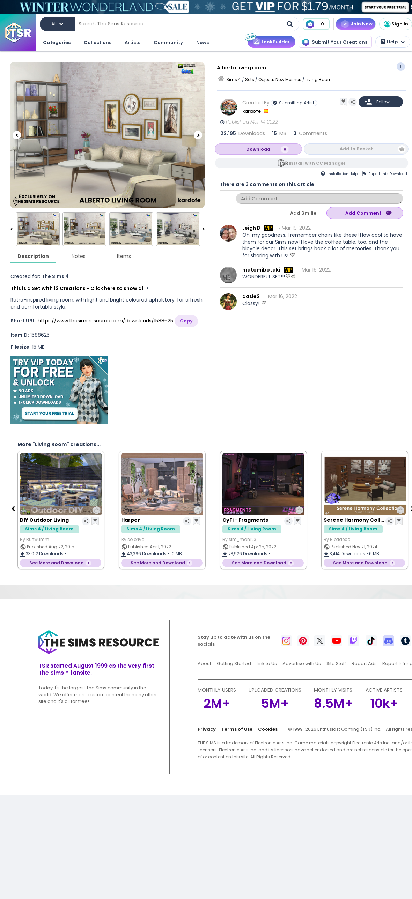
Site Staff (336, 663)
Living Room (319, 79)
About (204, 663)
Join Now (362, 24)
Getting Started (234, 663)
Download (258, 149)
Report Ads (364, 663)
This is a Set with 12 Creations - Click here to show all (77, 288)
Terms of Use (236, 729)
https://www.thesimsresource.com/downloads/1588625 (105, 320)
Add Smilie (303, 213)
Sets (249, 79)
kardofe (252, 111)
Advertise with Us (301, 663)
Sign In (395, 24)
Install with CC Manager (317, 163)
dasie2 (251, 296)
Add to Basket (356, 149)
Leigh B (251, 227)
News (202, 42)
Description (33, 256)
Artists (132, 42)
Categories (57, 42)
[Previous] (17, 135)
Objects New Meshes (279, 79)
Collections (97, 42)
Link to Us (267, 663)
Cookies (268, 729)
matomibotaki (261, 269)
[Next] (198, 135)
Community (168, 42)
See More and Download (56, 563)
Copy (186, 321)
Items (124, 256)
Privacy (207, 729)
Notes (79, 256)
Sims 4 (233, 79)
